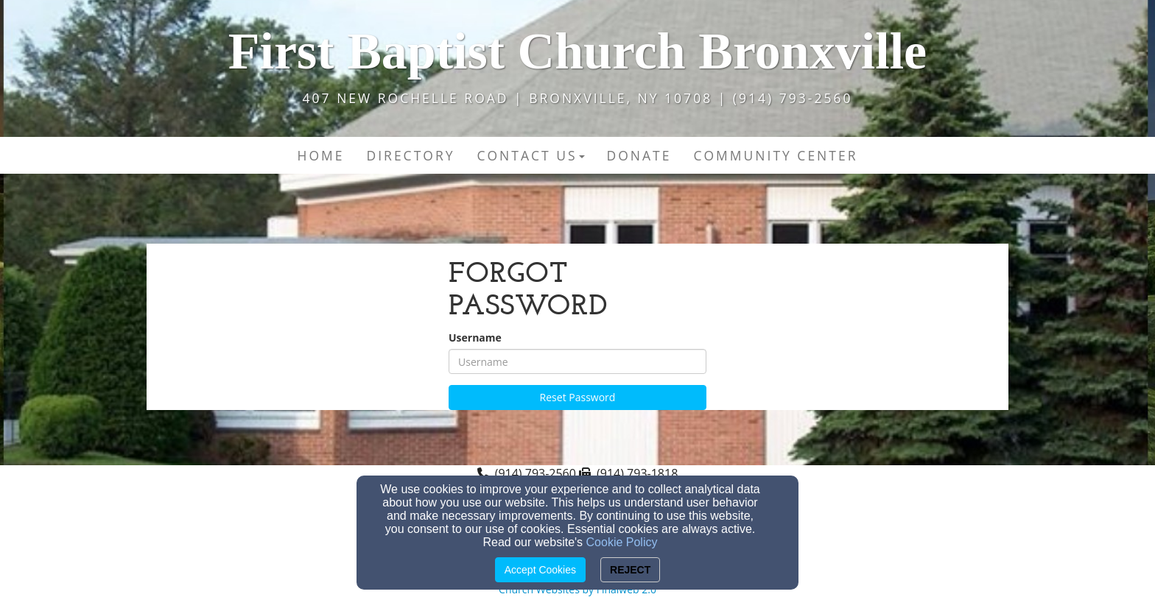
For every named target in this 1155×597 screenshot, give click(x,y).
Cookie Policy (622, 542)
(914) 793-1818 (637, 473)
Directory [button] (411, 155)
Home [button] (321, 155)
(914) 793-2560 (535, 473)
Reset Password (578, 397)
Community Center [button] (775, 155)
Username (475, 338)
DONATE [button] (639, 155)
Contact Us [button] (530, 155)
